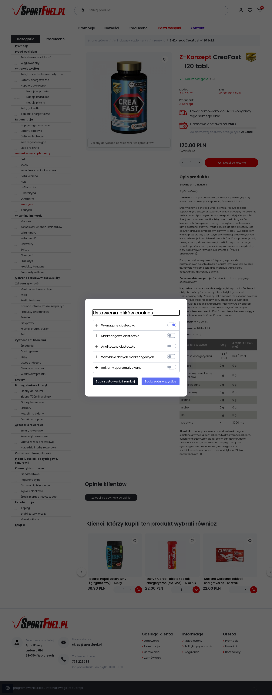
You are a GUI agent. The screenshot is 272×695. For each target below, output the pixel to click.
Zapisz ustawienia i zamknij (115, 381)
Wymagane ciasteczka (118, 325)
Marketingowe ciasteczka (120, 336)
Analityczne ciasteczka (118, 346)
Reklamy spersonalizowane (121, 367)
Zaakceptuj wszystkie (160, 381)
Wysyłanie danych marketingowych (127, 357)
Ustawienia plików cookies (123, 312)
